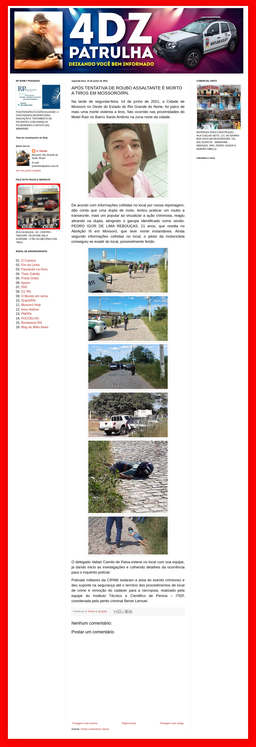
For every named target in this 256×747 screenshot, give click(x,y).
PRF (24, 287)
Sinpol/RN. (28, 300)
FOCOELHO (30, 318)
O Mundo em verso (34, 296)
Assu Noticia (30, 309)
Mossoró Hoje (31, 305)
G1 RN (26, 291)
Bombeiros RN (31, 322)
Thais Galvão (30, 274)
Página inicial (129, 723)
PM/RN (26, 313)
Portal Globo (30, 278)
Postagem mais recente (84, 723)
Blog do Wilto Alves (34, 327)
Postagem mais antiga (172, 723)
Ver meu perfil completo (28, 170)
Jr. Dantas (90, 611)
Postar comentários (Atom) (95, 729)
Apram (25, 282)
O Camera (28, 260)
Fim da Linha (30, 265)
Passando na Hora (34, 269)
